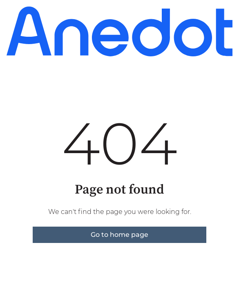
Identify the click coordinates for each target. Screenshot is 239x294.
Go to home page (119, 234)
